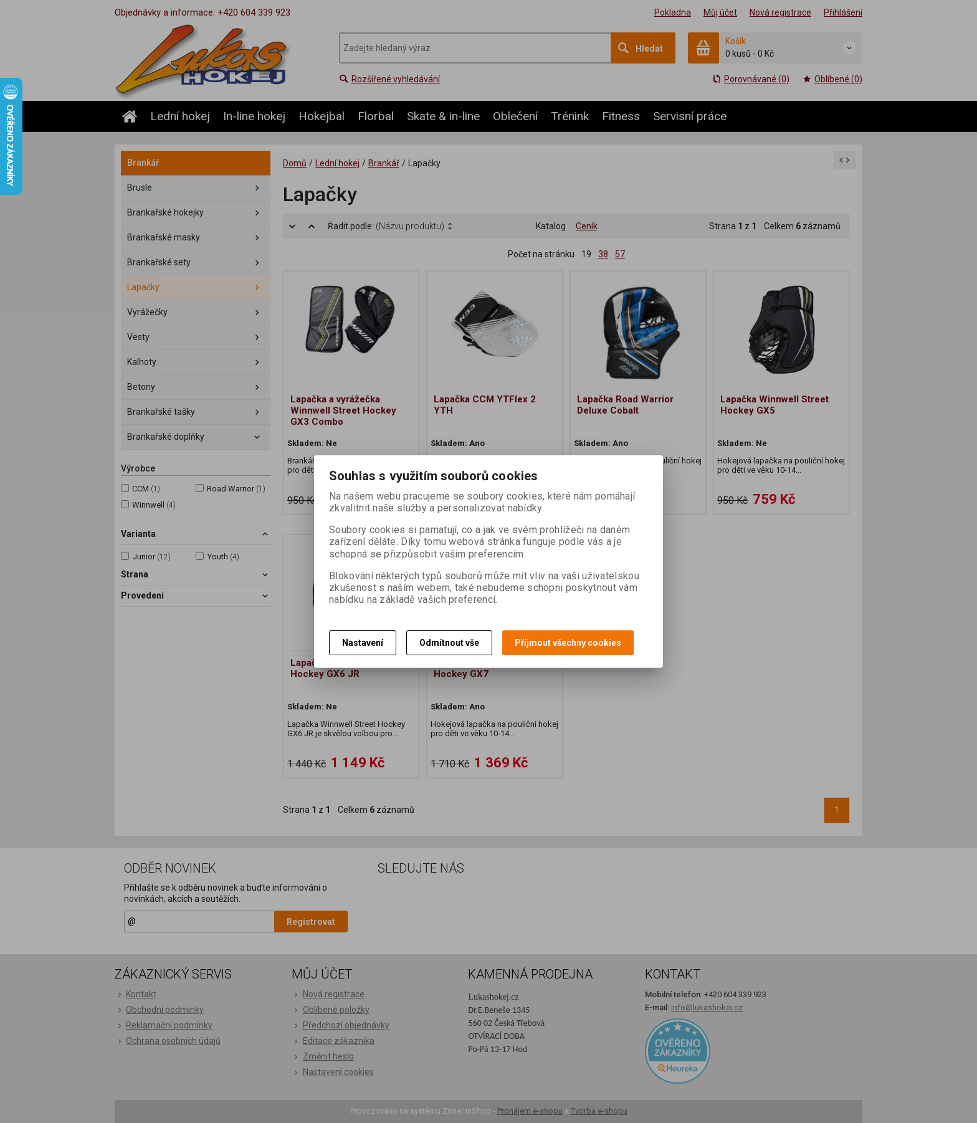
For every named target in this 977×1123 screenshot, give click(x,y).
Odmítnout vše (449, 643)
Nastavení (362, 643)
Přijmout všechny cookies (568, 643)
